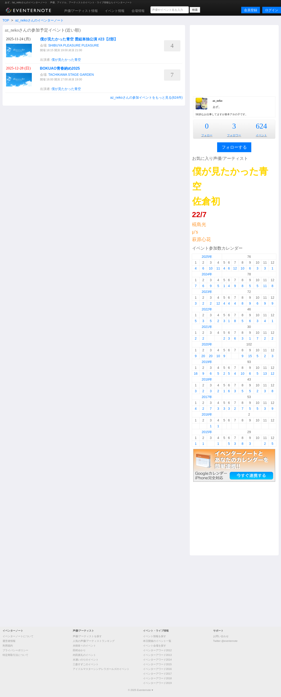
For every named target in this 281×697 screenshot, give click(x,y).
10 (211, 268)
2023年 (207, 292)
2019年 (207, 362)
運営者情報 (9, 641)
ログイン (271, 10)
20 (203, 356)
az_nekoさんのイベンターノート (39, 20)
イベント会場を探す (154, 645)
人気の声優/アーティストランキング (94, 641)
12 (235, 268)
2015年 (207, 432)
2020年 (207, 344)
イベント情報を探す (154, 636)
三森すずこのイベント (86, 664)
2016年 (207, 414)
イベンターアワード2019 (157, 683)
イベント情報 (114, 11)
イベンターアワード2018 (157, 678)
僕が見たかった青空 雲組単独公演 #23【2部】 (79, 39)
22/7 (199, 214)
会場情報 (138, 11)
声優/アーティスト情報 (81, 11)
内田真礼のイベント (84, 655)
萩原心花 (201, 239)
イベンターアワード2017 (157, 673)
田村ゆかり (79, 650)
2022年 (207, 309)
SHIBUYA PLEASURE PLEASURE (73, 45)
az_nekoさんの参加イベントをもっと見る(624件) (146, 97)
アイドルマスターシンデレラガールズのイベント (101, 669)
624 (261, 126)
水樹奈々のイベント (84, 645)
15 (250, 356)
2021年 (207, 327)
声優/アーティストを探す (87, 636)
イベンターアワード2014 (157, 659)
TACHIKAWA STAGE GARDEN (71, 74)
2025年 (207, 257)
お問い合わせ (221, 636)
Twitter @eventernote (225, 641)
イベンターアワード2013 (157, 655)
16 (196, 373)
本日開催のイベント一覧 (157, 641)
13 (265, 373)
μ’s (195, 231)
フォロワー (234, 135)
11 (218, 268)
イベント (261, 135)
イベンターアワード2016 (157, 669)
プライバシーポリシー (15, 650)
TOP (6, 20)
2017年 (207, 397)
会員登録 (250, 10)
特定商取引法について (15, 655)
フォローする (234, 147)
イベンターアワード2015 (157, 664)
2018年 (207, 379)
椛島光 (199, 224)
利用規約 (8, 645)
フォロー (206, 135)
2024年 (207, 274)
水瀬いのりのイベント (86, 659)
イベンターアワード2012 (157, 650)
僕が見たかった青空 (66, 59)
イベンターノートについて (18, 636)
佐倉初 (206, 201)
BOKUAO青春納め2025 (60, 68)
